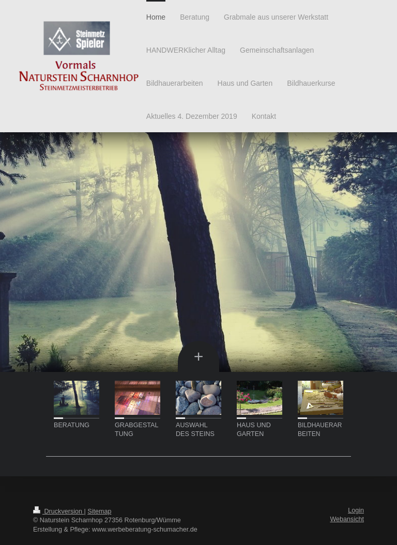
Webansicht (347, 519)
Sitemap (99, 511)
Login (356, 510)
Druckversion (58, 511)
